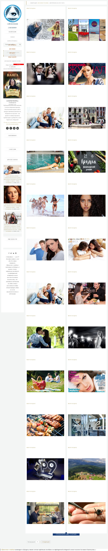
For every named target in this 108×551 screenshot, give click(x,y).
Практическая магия (12, 73)
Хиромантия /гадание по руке (13, 61)
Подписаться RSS (12, 100)
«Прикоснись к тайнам (7, 550)
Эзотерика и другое (12, 85)
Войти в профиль (12, 41)
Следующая (46, 542)
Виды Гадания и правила (12, 65)
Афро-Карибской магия (13, 81)
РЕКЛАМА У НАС (12, 104)
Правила (13, 92)
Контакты (12, 89)
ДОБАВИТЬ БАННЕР (19, 130)
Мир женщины (32, 8)
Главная (13, 37)
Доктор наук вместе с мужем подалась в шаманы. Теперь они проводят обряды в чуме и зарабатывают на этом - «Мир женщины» (12, 294)
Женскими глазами (43, 3)
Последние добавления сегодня (13, 96)
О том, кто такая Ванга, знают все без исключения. (12, 189)
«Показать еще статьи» (66, 534)
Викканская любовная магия (13, 77)
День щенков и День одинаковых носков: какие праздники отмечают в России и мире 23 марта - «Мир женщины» (12, 245)
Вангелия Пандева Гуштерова (13, 168)
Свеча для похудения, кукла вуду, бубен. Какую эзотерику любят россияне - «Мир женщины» (12, 273)
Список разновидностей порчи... (13, 69)
